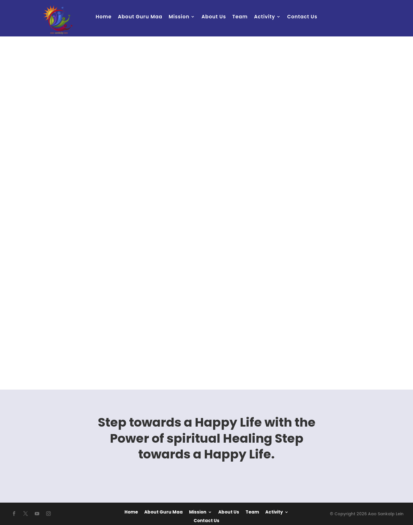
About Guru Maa (140, 17)
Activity (264, 17)
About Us (213, 17)
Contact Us (302, 17)
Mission (179, 17)
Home (104, 17)
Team (240, 17)
